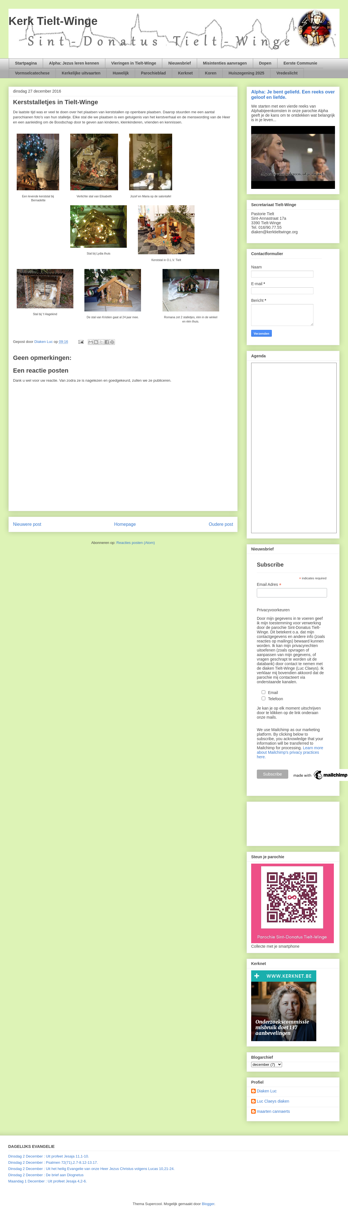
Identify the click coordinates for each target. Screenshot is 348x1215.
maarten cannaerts (273, 1111)
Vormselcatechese (32, 73)
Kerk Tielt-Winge (53, 21)
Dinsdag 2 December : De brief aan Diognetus (46, 1175)
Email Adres (269, 584)
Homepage (125, 524)
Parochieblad (153, 73)
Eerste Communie (300, 63)
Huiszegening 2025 (246, 73)
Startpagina (26, 63)
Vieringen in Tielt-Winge (133, 63)
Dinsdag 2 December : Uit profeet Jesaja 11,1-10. (48, 1156)
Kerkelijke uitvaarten (81, 73)
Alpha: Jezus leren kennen (74, 63)
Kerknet (185, 73)
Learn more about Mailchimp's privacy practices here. (290, 752)
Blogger (208, 1204)
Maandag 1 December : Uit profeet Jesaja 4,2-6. (47, 1181)
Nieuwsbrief (179, 63)
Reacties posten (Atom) (135, 543)
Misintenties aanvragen (225, 63)
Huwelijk (121, 73)
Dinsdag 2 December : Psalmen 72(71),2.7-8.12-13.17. (53, 1162)
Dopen (265, 63)
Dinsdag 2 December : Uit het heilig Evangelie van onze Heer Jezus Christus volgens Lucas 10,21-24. (91, 1169)
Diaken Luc (267, 1091)
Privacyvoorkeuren (273, 610)
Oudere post (221, 524)
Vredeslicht (287, 73)
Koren (210, 73)
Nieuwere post (27, 524)
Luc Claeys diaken (273, 1101)
